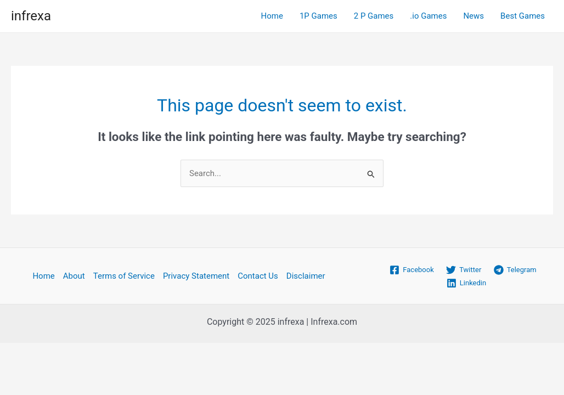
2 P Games (374, 16)
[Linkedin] (466, 283)
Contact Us (258, 276)
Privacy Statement (196, 276)
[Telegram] (514, 270)
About (74, 276)
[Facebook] (412, 270)
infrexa (31, 16)
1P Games (318, 16)
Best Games (522, 16)
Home (272, 16)
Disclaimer (305, 276)
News (473, 16)
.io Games (428, 16)
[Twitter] (463, 270)
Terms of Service (124, 276)
